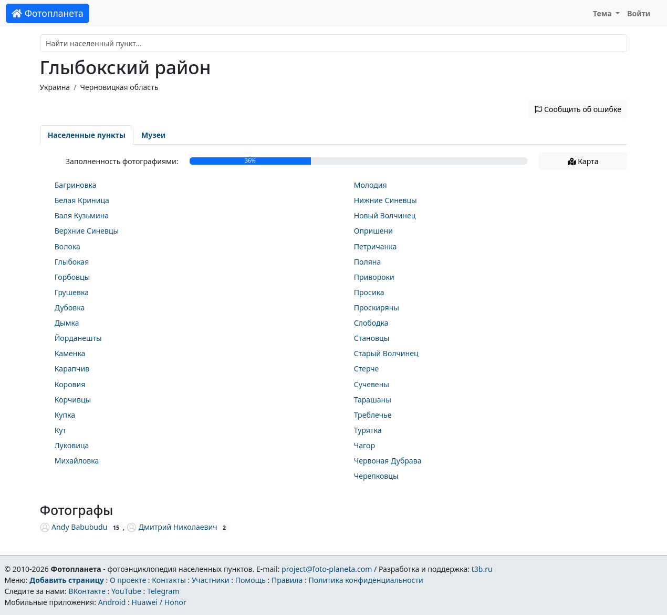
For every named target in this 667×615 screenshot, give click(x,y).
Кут (60, 430)
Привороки (374, 277)
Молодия (370, 185)
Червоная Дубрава (388, 461)
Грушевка (72, 292)
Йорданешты (78, 338)
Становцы (372, 338)
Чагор (364, 445)
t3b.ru (482, 569)
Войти (638, 13)
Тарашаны (372, 400)
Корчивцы (73, 400)
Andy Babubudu (74, 527)
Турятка (368, 430)
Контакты (169, 580)
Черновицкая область (119, 87)
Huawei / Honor (158, 602)
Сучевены (371, 384)
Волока (67, 246)
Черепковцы (376, 476)
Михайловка (77, 461)
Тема (603, 13)
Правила (287, 580)
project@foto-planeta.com (327, 569)
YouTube (126, 591)
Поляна (367, 262)
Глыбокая (72, 262)
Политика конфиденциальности (366, 580)
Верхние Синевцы (87, 231)
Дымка (67, 323)
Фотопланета (48, 13)
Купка (65, 415)
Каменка (70, 353)
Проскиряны (376, 307)
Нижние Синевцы (385, 200)
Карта (583, 161)
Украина (55, 87)
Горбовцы (72, 277)
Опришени (373, 231)
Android (112, 602)
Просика (369, 292)
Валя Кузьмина (82, 215)
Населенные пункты (87, 135)
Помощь (250, 580)
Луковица (72, 445)
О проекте (128, 580)
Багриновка (76, 185)
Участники (211, 580)
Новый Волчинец (385, 215)
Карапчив (72, 369)
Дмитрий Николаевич (172, 527)
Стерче (366, 369)
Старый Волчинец (386, 353)
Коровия (70, 384)
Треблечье (373, 415)
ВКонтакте (87, 591)
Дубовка (70, 307)
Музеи (153, 135)
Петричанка (375, 246)
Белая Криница (82, 200)
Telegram (163, 591)
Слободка (371, 323)
